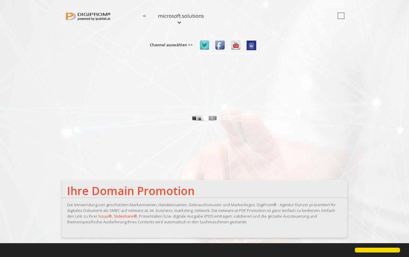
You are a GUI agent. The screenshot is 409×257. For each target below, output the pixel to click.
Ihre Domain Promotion (131, 190)
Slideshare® (125, 216)
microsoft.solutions (181, 18)
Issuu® (105, 216)
